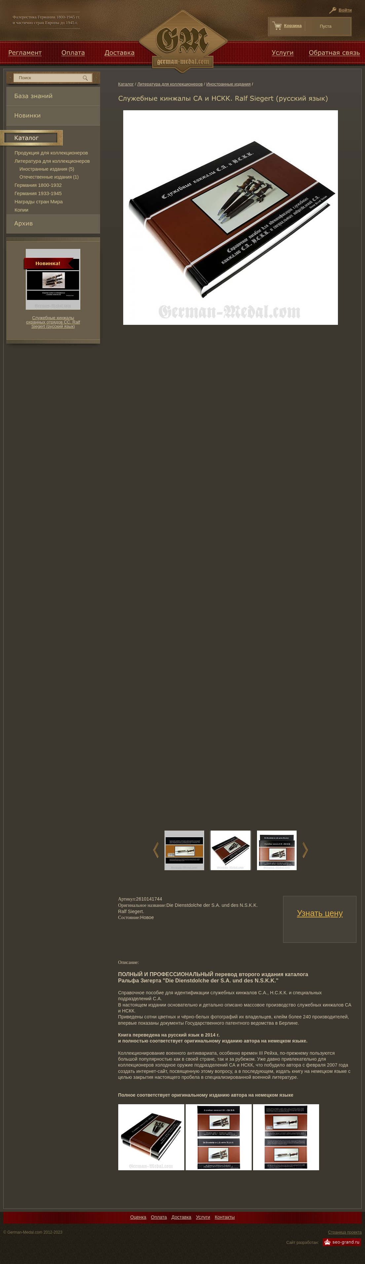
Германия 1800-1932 (38, 185)
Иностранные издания (228, 84)
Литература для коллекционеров (170, 84)
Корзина (293, 25)
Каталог (126, 84)
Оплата (159, 1217)
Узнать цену (320, 913)
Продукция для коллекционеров (51, 152)
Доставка (181, 1217)
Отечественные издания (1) (49, 177)
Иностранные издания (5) (46, 169)
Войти (345, 10)
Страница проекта (345, 1232)
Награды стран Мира (39, 201)
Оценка (138, 1217)
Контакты (225, 1217)
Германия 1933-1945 (38, 193)
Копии (21, 210)
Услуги (203, 1217)
